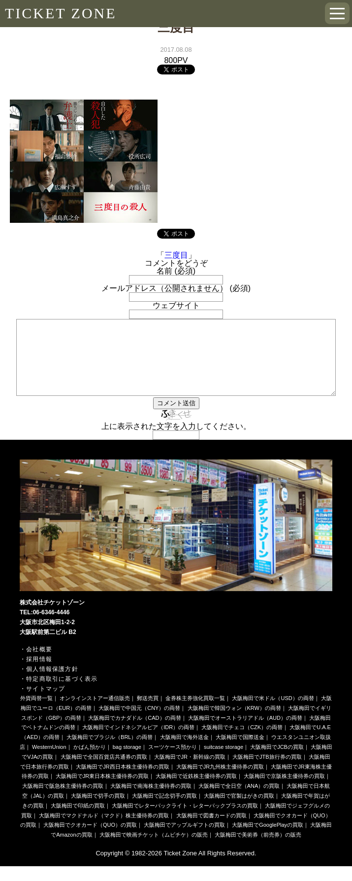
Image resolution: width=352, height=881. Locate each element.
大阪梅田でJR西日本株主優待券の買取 (122, 781)
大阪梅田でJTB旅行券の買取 (267, 772)
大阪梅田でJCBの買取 (277, 762)
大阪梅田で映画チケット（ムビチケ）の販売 (153, 849)
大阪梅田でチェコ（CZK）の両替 (242, 742)
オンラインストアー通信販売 (95, 713)
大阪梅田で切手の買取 (98, 810)
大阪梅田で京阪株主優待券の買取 (284, 791)
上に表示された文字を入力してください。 (176, 441)
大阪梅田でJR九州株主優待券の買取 (220, 781)
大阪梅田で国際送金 (240, 752)
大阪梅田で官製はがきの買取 (239, 810)
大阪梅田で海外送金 (184, 752)
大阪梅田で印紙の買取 (78, 820)
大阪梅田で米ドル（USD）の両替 (273, 713)
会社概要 (39, 664)
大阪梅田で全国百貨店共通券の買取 (104, 772)
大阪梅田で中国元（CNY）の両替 (139, 723)
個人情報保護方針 (52, 683)
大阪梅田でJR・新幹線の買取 (189, 772)
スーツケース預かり (172, 762)
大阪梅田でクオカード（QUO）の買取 (90, 840)
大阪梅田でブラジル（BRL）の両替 (109, 752)
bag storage (127, 762)
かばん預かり (89, 762)
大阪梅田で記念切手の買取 (164, 810)
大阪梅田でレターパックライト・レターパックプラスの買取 (185, 820)
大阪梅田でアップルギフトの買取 (184, 840)
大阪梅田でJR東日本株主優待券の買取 (102, 791)
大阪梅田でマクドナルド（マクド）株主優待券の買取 (104, 830)
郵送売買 (148, 713)
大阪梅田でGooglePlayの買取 (267, 840)
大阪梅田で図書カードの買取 (211, 830)
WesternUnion (49, 762)
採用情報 (39, 673)
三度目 (176, 255)
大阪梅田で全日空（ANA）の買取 (239, 801)
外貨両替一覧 (36, 713)
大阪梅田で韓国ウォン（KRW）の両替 (234, 723)
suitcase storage (223, 762)
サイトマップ (45, 703)
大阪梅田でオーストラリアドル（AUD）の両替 (245, 733)
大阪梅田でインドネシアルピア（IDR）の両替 (138, 742)
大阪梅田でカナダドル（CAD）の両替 (134, 733)
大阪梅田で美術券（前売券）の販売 (258, 849)
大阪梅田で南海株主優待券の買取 (151, 801)
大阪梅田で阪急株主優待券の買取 (62, 801)
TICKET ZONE (61, 13)
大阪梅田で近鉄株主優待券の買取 (196, 791)
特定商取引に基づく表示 (61, 693)
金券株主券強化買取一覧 (195, 713)
